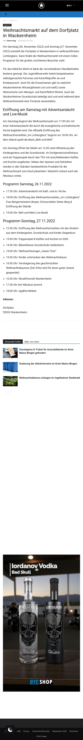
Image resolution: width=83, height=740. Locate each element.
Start (5, 20)
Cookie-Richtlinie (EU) (41, 731)
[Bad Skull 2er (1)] (41, 690)
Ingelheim (14, 20)
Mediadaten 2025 (59, 731)
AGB (18, 731)
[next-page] (9, 392)
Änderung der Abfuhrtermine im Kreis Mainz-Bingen (48, 363)
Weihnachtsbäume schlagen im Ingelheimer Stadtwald (49, 377)
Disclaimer (74, 731)
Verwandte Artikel (13, 342)
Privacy (26, 731)
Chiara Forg (11, 40)
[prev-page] (5, 392)
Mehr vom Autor (31, 342)
